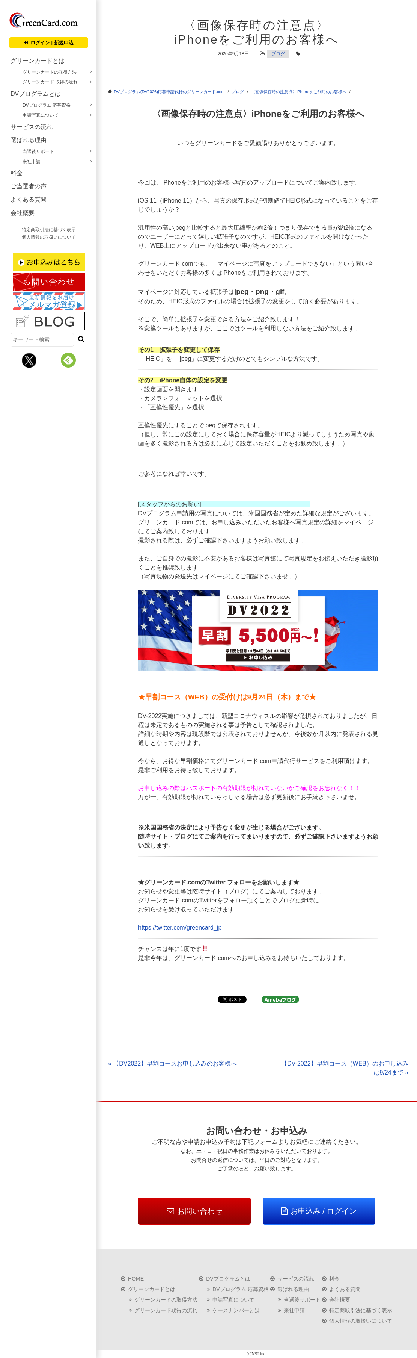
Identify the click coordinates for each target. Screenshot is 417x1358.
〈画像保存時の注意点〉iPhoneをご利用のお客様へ (298, 91)
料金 (17, 173)
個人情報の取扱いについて (49, 237)
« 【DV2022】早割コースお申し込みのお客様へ (172, 1063)
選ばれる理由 (29, 140)
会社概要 (23, 213)
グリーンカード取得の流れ (165, 1310)
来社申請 (32, 161)
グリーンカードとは (38, 61)
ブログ (278, 53)
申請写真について (41, 115)
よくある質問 (29, 199)
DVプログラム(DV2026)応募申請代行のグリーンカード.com (169, 91)
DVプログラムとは (36, 94)
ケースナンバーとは (236, 1310)
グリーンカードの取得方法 (50, 72)
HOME (136, 1279)
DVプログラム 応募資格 (47, 105)
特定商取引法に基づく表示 (49, 229)
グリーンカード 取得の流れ (50, 82)
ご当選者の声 (29, 186)
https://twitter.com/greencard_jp (179, 927)
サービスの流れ (32, 127)
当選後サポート (38, 151)
